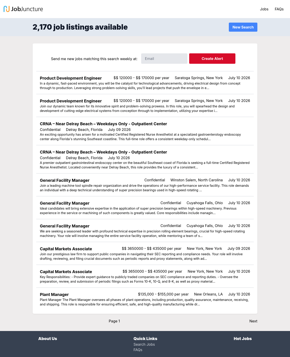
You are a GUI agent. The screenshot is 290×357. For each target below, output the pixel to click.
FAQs (279, 9)
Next (253, 321)
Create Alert (212, 58)
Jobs (264, 9)
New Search (243, 27)
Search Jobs (144, 344)
